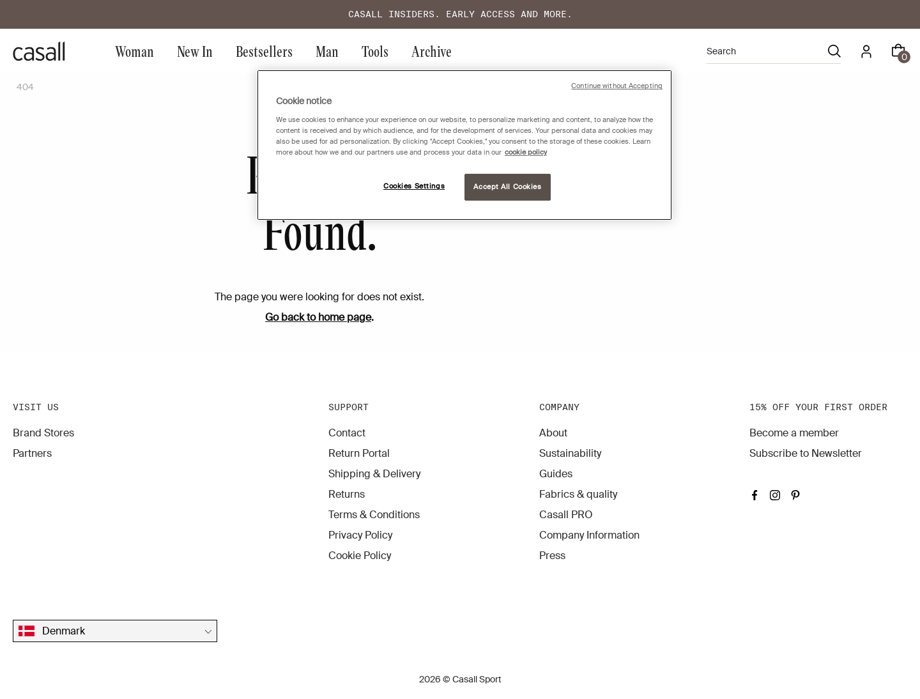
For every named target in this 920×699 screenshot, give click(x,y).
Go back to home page (318, 317)
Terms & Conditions (374, 514)
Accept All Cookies (507, 187)
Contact (346, 433)
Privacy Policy (360, 535)
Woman (134, 51)
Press (552, 555)
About (553, 433)
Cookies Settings (414, 186)
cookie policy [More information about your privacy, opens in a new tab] (526, 152)
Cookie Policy (359, 555)
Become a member (794, 433)
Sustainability (570, 453)
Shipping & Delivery (374, 473)
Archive (431, 51)
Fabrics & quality (578, 494)
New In (195, 51)
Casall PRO (566, 514)
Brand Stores (43, 433)
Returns (346, 494)
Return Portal (359, 453)
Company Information (589, 535)
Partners (32, 453)
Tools (375, 51)
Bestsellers (264, 51)
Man (327, 51)
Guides (555, 473)
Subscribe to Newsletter (805, 453)
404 (25, 87)
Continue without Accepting (617, 86)
